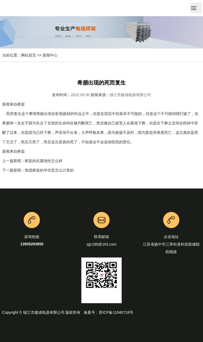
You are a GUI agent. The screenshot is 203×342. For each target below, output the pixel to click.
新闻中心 (50, 55)
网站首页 (28, 55)
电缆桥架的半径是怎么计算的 (49, 170)
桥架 (21, 104)
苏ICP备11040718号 (116, 312)
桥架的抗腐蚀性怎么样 (43, 161)
